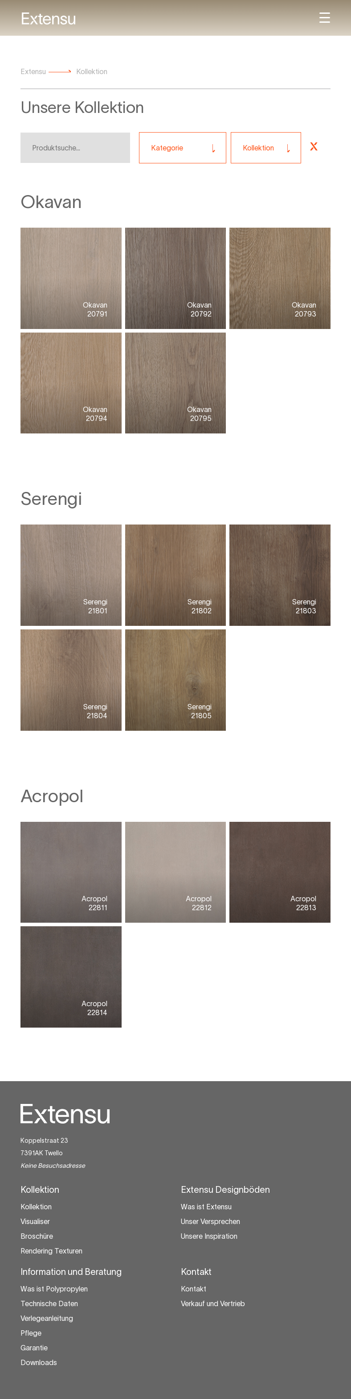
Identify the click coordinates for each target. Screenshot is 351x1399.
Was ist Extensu (206, 1207)
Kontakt (193, 1289)
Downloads (38, 1362)
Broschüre (36, 1236)
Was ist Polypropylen (54, 1289)
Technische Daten (49, 1303)
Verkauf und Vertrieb (213, 1303)
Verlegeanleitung (46, 1318)
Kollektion (36, 1207)
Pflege (30, 1333)
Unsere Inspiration (209, 1236)
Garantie (34, 1348)
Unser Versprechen (210, 1221)
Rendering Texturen (51, 1251)
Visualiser (35, 1221)
